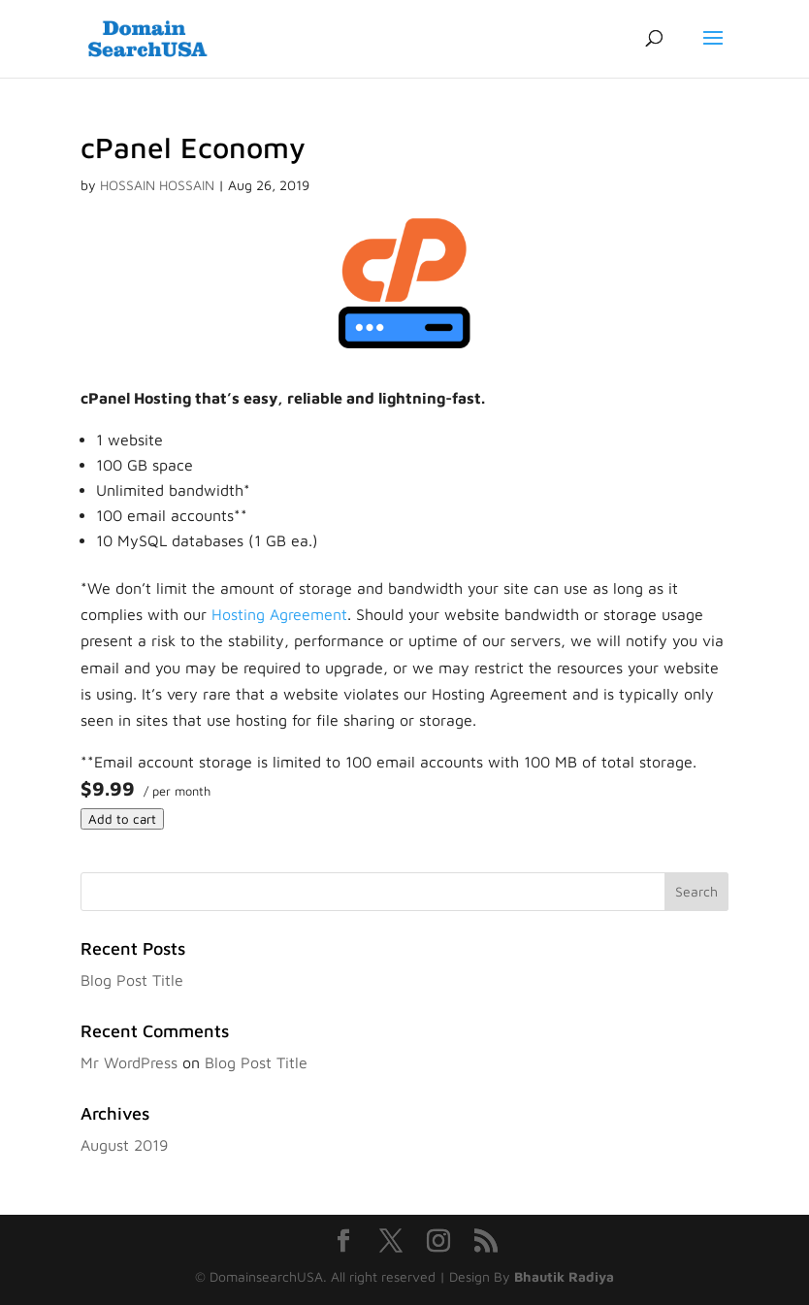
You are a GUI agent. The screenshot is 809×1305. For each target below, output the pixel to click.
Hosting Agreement (279, 614)
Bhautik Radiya (564, 1276)
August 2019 (124, 1145)
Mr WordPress (129, 1062)
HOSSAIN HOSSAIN (157, 185)
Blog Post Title (132, 980)
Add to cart (122, 819)
